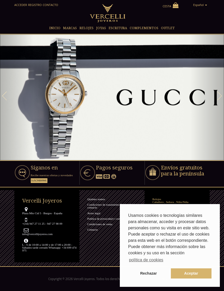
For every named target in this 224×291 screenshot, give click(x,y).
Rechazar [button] (148, 273)
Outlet (168, 28)
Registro (35, 4)
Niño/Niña (182, 202)
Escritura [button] (118, 28)
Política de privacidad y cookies (106, 218)
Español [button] (200, 5)
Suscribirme (39, 180)
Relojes (156, 199)
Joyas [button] (101, 28)
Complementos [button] (144, 28)
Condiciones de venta (99, 224)
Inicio (54, 28)
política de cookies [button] (146, 260)
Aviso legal (93, 213)
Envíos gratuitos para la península (182, 171)
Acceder (20, 4)
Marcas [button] (70, 28)
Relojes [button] (86, 28)
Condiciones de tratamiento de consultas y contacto (111, 206)
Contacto (50, 4)
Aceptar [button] (191, 273)
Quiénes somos (96, 199)
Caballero (158, 202)
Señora (170, 202)
